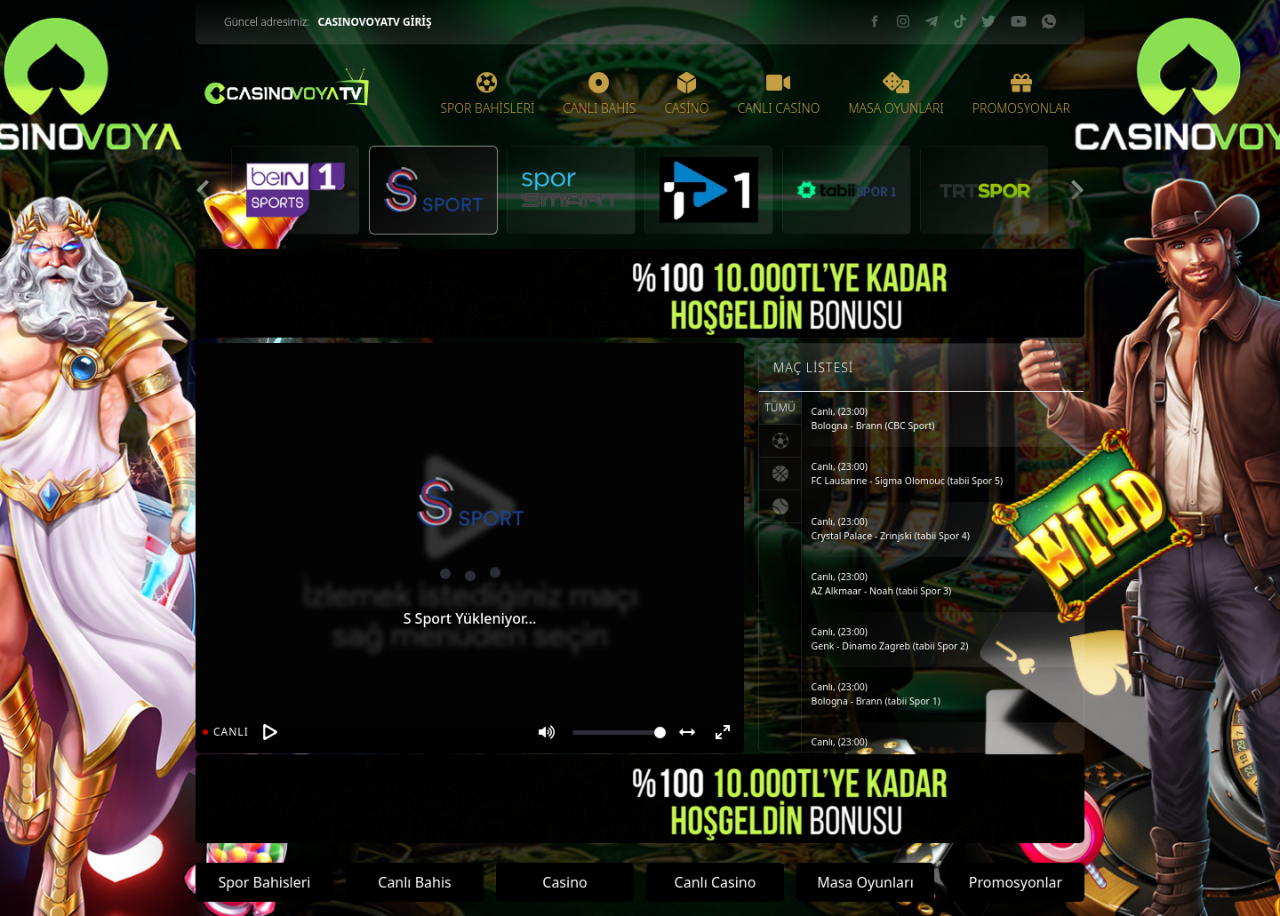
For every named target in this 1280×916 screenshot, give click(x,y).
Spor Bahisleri (264, 882)
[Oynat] (270, 732)
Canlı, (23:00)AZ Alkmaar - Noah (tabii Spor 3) (882, 583)
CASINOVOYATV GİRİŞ (374, 21)
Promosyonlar (1015, 882)
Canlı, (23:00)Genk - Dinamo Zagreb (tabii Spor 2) (890, 638)
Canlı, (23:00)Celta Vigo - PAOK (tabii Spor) (875, 749)
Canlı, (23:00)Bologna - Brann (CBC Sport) (873, 418)
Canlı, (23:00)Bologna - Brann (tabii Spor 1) (876, 694)
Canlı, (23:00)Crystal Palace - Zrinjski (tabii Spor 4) (891, 528)
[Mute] (546, 732)
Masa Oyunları (865, 882)
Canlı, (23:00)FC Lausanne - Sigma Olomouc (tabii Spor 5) (908, 473)
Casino (564, 882)
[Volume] (619, 732)
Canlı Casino (715, 882)
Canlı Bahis (414, 882)
